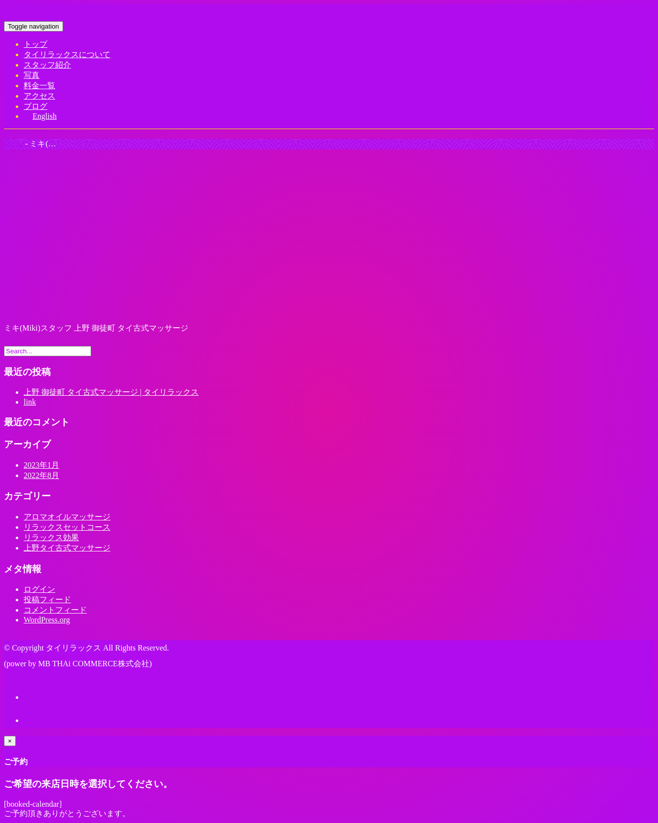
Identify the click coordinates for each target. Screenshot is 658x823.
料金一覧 (39, 85)
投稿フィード (47, 599)
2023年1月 (41, 465)
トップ (35, 44)
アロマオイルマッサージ (67, 517)
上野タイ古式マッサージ (67, 548)
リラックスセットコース (67, 527)
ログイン (39, 589)
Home (13, 143)
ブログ (35, 106)
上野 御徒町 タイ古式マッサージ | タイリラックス (111, 392)
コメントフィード (55, 610)
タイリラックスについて (67, 54)
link (30, 402)
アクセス (39, 96)
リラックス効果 (51, 537)
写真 (31, 75)
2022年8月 (41, 475)
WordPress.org (47, 620)
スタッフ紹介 (47, 65)
